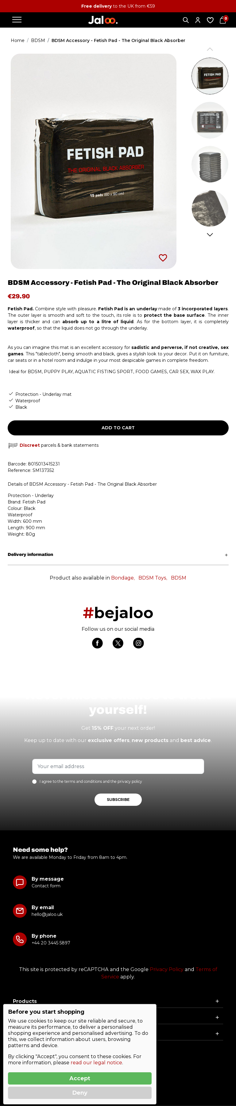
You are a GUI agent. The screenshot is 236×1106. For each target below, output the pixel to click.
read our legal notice (96, 1063)
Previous (209, 49)
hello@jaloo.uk (47, 914)
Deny (79, 1092)
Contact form (46, 886)
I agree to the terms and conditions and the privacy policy (91, 781)
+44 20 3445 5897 (51, 943)
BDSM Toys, (152, 578)
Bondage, (123, 578)
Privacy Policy (167, 969)
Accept (79, 1078)
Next (209, 234)
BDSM (178, 578)
